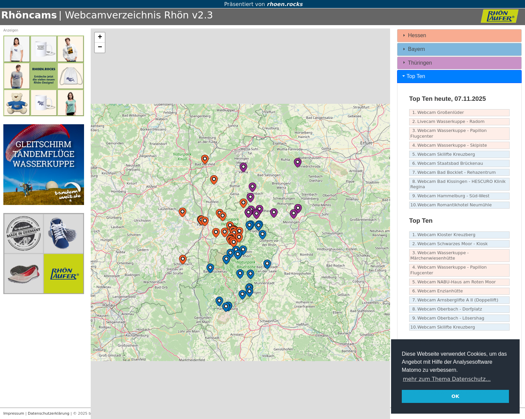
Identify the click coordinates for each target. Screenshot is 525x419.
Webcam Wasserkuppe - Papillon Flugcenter (448, 133)
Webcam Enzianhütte (436, 291)
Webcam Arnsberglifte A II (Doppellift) (454, 300)
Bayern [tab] (413, 49)
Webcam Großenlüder (437, 113)
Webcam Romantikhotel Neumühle (451, 205)
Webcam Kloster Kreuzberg (442, 235)
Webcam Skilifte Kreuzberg (442, 154)
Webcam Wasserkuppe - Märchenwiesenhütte (439, 255)
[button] (222, 216)
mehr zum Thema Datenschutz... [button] (447, 379)
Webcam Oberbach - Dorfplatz (446, 309)
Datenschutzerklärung (48, 413)
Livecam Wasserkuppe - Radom (447, 122)
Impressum (13, 413)
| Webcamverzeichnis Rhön (124, 15)
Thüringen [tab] (416, 62)
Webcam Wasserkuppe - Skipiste (448, 145)
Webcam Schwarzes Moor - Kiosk (449, 244)
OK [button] (455, 396)
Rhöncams (29, 15)
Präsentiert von (262, 4)
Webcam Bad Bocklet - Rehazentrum (453, 173)
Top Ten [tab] (413, 76)
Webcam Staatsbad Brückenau (446, 163)
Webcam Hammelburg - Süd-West (450, 196)
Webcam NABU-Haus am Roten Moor (453, 282)
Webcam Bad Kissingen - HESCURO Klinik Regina (458, 184)
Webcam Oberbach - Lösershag (447, 318)
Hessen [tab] (413, 35)
